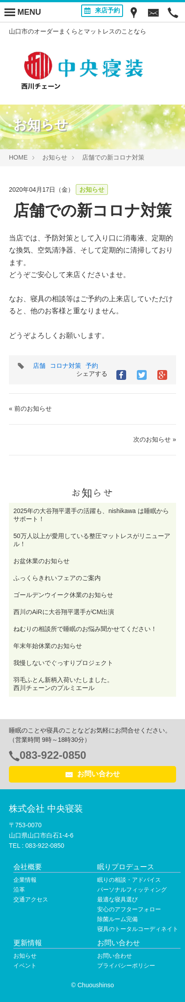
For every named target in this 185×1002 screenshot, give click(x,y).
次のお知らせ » (154, 439)
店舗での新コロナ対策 (113, 157)
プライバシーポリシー (126, 965)
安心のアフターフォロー (129, 909)
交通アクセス (30, 899)
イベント (25, 965)
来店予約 (102, 10)
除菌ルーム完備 (117, 919)
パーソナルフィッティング (132, 889)
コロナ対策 (65, 365)
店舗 (39, 365)
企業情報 (25, 879)
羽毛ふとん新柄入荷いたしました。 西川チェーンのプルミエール (91, 683)
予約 (92, 365)
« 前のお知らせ (30, 408)
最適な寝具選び (117, 899)
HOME (18, 157)
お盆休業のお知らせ (41, 560)
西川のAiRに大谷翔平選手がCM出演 (63, 611)
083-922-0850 (53, 755)
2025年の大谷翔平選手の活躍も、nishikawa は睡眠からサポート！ (91, 514)
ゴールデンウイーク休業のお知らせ (63, 594)
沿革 (19, 889)
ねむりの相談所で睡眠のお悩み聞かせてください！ (85, 628)
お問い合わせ (93, 774)
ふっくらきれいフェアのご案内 (57, 577)
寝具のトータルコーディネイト (137, 929)
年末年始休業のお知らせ (47, 645)
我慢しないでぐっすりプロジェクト (63, 662)
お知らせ (54, 157)
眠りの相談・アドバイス (129, 879)
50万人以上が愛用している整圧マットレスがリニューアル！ (91, 539)
